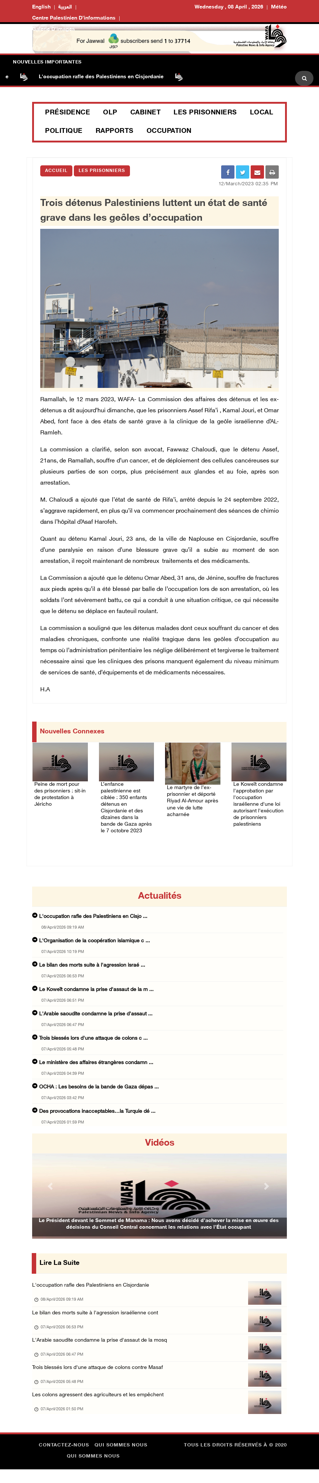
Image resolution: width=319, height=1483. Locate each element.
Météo (279, 7)
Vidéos (159, 1144)
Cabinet (145, 113)
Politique (64, 131)
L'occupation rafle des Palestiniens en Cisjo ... (93, 918)
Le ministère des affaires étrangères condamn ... (96, 1064)
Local (262, 113)
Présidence (67, 113)
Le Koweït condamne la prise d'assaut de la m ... (96, 991)
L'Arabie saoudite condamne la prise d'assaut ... (95, 1015)
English (41, 7)
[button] (51, 1187)
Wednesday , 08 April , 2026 (229, 7)
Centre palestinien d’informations (74, 18)
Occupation (169, 131)
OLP (110, 113)
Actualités (159, 897)
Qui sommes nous (121, 1459)
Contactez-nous (64, 1459)
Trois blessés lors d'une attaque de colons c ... (93, 1039)
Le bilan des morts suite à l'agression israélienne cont (98, 1316)
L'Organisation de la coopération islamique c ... (94, 942)
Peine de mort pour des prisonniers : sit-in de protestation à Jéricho (57, 791)
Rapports (115, 131)
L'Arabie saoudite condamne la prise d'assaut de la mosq (103, 1346)
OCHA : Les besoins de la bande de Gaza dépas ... (99, 1088)
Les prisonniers (205, 113)
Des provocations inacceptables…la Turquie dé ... (97, 1112)
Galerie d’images (53, 29)
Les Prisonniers (102, 170)
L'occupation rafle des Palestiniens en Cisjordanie (111, 77)
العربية (65, 7)
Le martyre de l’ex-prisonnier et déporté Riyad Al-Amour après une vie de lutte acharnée (191, 799)
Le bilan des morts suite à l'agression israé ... (92, 966)
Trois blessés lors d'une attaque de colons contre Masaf (101, 1376)
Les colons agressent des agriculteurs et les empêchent (101, 1406)
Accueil (56, 170)
